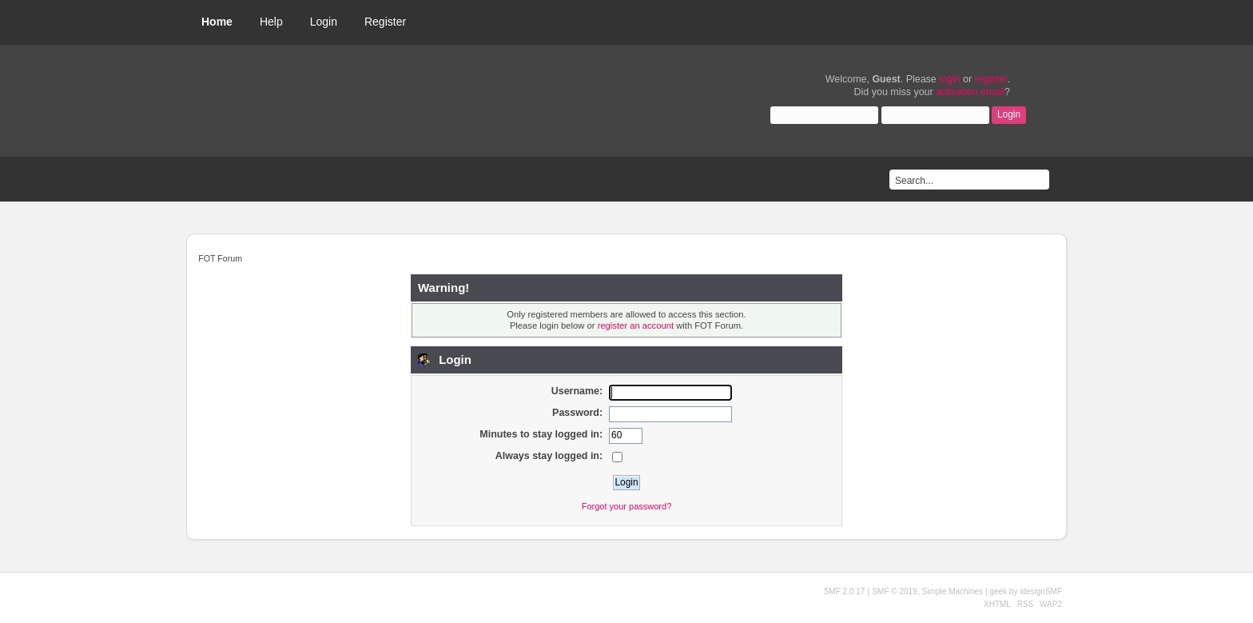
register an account (636, 325)
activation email (970, 92)
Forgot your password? (627, 506)
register (991, 79)
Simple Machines (952, 591)
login (949, 79)
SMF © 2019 (894, 591)
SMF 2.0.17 (844, 591)
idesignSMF (1041, 591)
